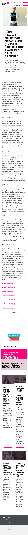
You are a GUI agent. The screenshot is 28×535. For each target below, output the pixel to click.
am (20, 2)
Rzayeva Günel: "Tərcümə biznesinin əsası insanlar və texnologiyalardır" (10, 469)
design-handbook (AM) (8, 291)
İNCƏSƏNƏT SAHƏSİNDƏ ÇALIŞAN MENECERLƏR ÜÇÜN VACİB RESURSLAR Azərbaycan (13, 365)
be (11, 5)
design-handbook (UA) (8, 295)
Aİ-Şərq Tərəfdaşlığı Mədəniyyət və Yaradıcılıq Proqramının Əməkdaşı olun (20, 470)
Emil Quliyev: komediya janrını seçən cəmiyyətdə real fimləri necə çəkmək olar (11, 356)
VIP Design (10, 529)
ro (17, 5)
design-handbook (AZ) (8, 300)
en (11, 2)
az (17, 2)
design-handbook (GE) (8, 287)
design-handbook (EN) (8, 283)
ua (20, 5)
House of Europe (6, 522)
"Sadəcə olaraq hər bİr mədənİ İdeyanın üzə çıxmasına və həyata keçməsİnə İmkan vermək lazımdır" (19, 395)
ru (14, 2)
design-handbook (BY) (8, 308)
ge (14, 5)
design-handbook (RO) (8, 304)
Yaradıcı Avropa (6, 517)
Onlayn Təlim (6, 519)
